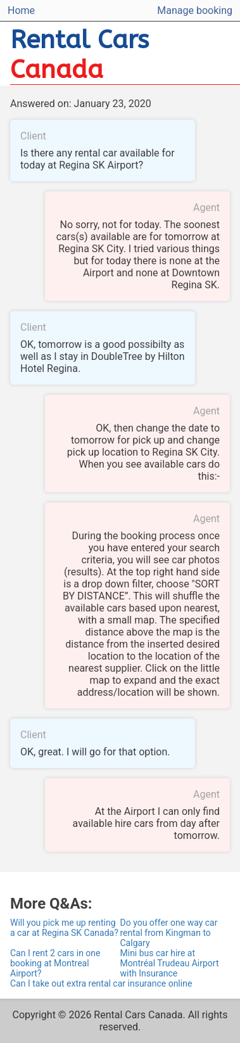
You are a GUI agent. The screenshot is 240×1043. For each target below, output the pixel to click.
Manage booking (194, 10)
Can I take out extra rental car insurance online (101, 983)
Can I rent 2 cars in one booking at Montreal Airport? (55, 963)
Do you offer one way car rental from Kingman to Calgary (169, 933)
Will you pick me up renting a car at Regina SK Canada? (64, 928)
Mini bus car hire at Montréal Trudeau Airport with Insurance (169, 963)
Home (21, 10)
